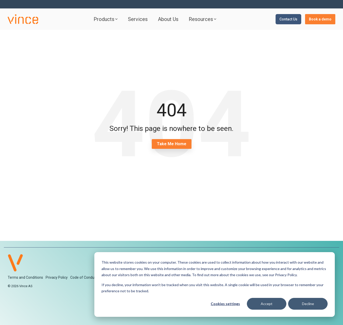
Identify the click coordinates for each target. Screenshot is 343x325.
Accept (267, 303)
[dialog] (214, 284)
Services (138, 19)
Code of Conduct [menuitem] (83, 277)
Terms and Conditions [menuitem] (25, 277)
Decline (308, 303)
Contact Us (288, 19)
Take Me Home (171, 143)
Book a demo (320, 19)
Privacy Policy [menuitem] (57, 277)
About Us (168, 19)
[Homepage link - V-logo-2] (15, 269)
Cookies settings (225, 303)
